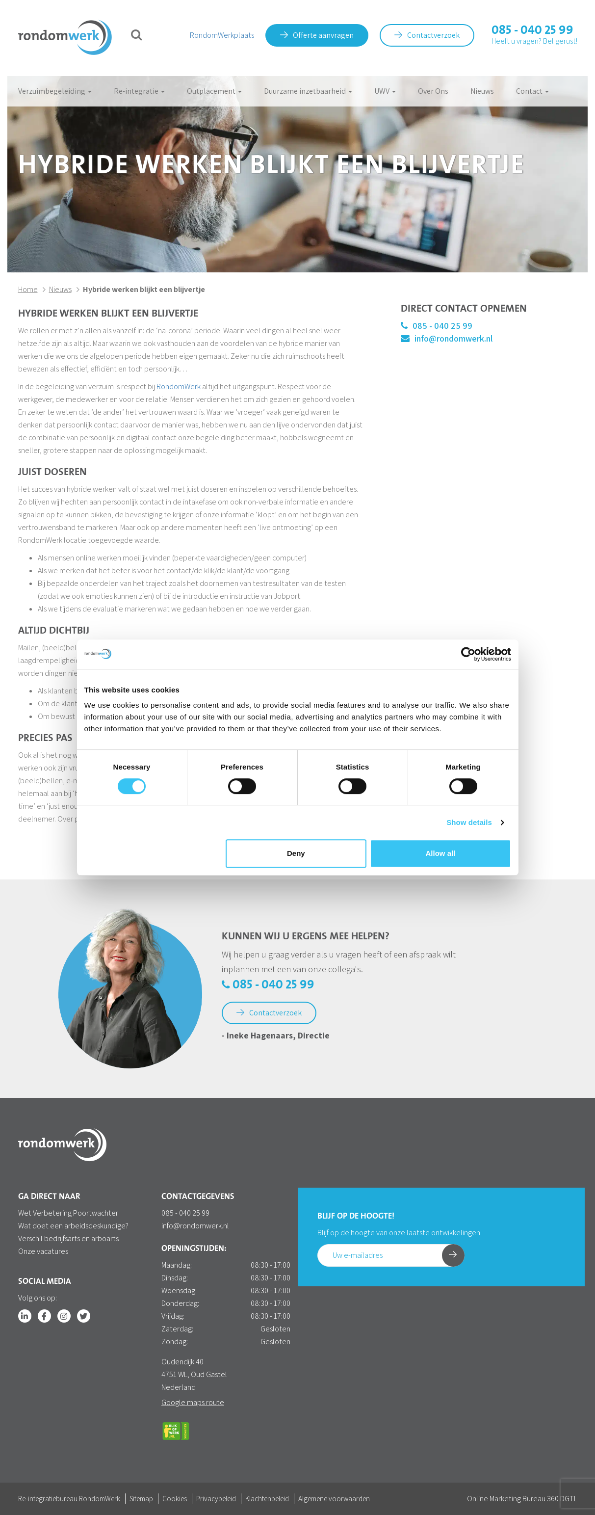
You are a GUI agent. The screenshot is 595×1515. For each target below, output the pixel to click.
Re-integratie (139, 91)
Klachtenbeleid (267, 1498)
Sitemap (141, 1498)
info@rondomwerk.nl (446, 338)
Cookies (174, 1498)
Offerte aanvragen (317, 35)
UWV (385, 91)
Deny (296, 853)
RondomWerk (178, 386)
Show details (469, 822)
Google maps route (192, 1402)
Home (28, 289)
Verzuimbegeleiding (55, 91)
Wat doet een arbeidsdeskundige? (73, 1226)
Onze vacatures (43, 1251)
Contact (532, 91)
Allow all (441, 853)
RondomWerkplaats (222, 35)
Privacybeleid (216, 1498)
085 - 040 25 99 (532, 31)
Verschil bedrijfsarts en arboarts (68, 1238)
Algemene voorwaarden (334, 1498)
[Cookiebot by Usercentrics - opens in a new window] (468, 654)
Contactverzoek (427, 35)
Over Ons (433, 91)
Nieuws (482, 91)
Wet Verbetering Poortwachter (68, 1213)
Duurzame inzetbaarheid (308, 91)
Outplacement (214, 91)
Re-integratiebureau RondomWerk (69, 1498)
